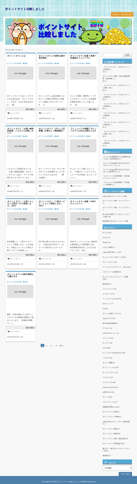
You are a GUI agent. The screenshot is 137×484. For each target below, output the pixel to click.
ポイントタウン (16, 50)
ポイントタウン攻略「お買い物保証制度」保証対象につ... (116, 77)
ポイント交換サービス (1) (112, 313)
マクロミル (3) (108, 377)
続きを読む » (30, 109)
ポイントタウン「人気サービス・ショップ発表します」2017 (52, 203)
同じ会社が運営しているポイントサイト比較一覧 (116, 215)
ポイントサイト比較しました (25, 9)
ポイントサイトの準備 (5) (112, 417)
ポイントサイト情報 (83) (111, 434)
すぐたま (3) (107, 233)
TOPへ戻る (125, 474)
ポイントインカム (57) (111, 367)
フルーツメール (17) (110, 402)
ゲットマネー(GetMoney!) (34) (114, 353)
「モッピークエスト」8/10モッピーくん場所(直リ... (116, 68)
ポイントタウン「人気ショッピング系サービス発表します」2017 (20, 203)
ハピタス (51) (107, 358)
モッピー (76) (107, 343)
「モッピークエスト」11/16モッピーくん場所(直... (117, 142)
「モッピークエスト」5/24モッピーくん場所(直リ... (116, 105)
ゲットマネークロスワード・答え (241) (117, 267)
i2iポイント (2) (108, 304)
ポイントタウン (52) (110, 262)
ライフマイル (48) (109, 382)
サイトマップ (126, 14)
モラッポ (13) (107, 397)
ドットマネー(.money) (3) (112, 299)
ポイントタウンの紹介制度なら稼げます (20, 275)
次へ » (62, 345)
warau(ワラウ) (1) (109, 318)
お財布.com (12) (108, 392)
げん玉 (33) (107, 348)
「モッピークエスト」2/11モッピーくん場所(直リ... (116, 123)
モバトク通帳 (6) (109, 363)
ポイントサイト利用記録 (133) (113, 443)
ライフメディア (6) (109, 289)
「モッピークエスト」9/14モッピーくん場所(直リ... (116, 96)
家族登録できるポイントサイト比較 (115, 221)
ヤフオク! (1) (107, 328)
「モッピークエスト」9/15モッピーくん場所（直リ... (116, 86)
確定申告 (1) (107, 284)
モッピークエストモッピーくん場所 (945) (115, 278)
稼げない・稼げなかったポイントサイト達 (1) (116, 449)
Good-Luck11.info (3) (110, 387)
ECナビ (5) (106, 237)
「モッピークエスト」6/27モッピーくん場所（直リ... (116, 132)
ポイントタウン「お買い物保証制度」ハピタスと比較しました (20, 130)
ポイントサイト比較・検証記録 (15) (115, 439)
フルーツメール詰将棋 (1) (112, 272)
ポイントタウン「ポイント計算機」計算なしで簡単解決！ (52, 129)
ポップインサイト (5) (110, 372)
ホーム (115, 14)
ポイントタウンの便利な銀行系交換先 (52, 57)
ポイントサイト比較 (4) (111, 412)
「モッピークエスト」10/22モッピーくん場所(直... (117, 114)
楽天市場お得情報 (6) (110, 323)
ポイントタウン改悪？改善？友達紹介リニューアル (83, 57)
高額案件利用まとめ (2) (111, 407)
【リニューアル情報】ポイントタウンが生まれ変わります (83, 129)
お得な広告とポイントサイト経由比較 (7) (116, 423)
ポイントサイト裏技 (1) (111, 429)
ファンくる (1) (108, 338)
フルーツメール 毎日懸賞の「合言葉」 (117, 176)
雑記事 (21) (107, 455)
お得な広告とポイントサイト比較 (115, 196)
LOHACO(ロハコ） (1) (111, 333)
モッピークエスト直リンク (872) (114, 257)
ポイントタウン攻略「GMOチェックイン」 (83, 202)
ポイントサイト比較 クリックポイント (116, 208)
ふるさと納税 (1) (109, 247)
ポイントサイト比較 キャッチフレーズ (116, 202)
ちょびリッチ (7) (109, 294)
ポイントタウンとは (16, 56)
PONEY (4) (106, 242)
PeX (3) (105, 309)
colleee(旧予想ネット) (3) (112, 252)
